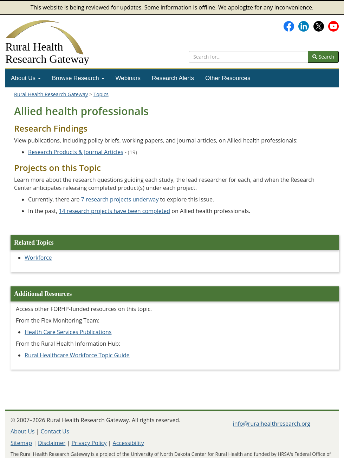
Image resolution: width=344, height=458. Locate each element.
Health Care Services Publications (68, 332)
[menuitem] (25, 78)
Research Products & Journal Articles (75, 152)
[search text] (248, 57)
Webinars (128, 78)
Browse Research (78, 78)
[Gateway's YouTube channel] (333, 25)
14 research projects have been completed (114, 211)
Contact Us (55, 431)
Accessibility (128, 443)
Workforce (38, 257)
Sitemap (21, 443)
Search (323, 56)
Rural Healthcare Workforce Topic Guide (77, 355)
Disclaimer (51, 443)
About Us (26, 78)
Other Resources (228, 78)
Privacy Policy (88, 443)
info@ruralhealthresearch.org (271, 423)
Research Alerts (173, 78)
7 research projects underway (120, 199)
